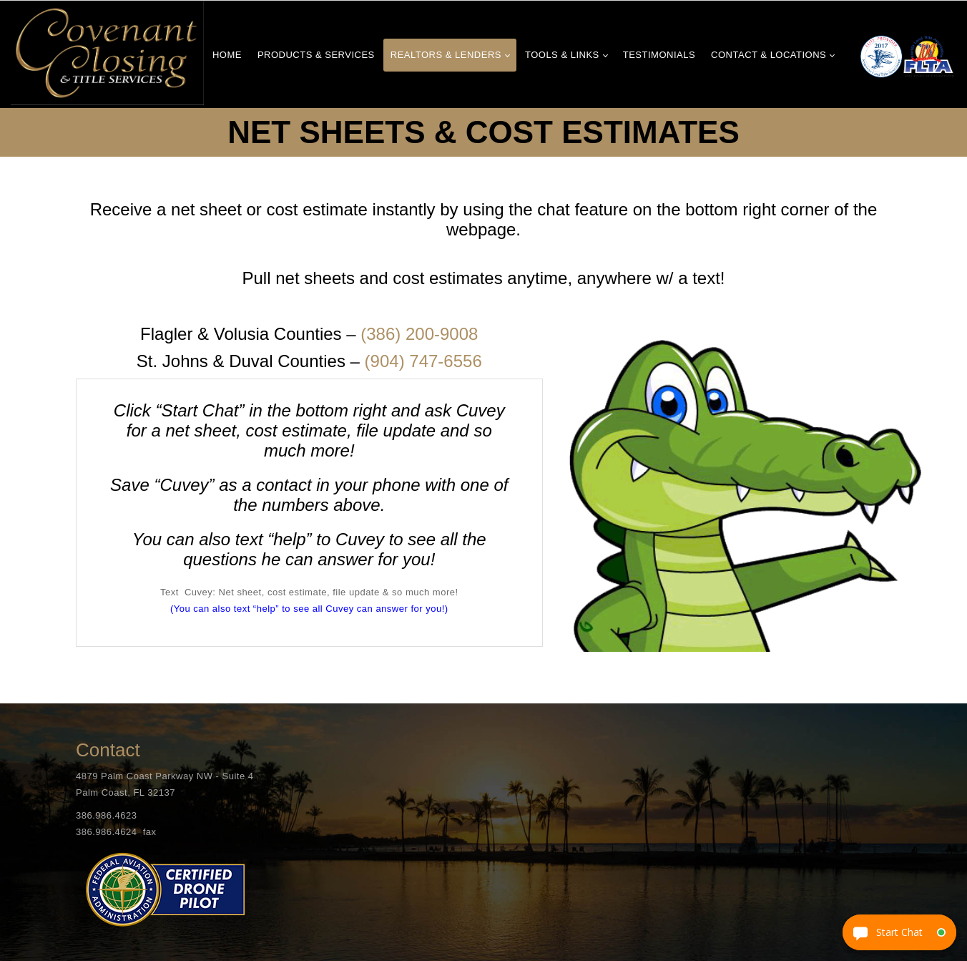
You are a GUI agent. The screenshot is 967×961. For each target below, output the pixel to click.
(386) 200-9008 (419, 333)
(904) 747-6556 (423, 361)
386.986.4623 (106, 815)
